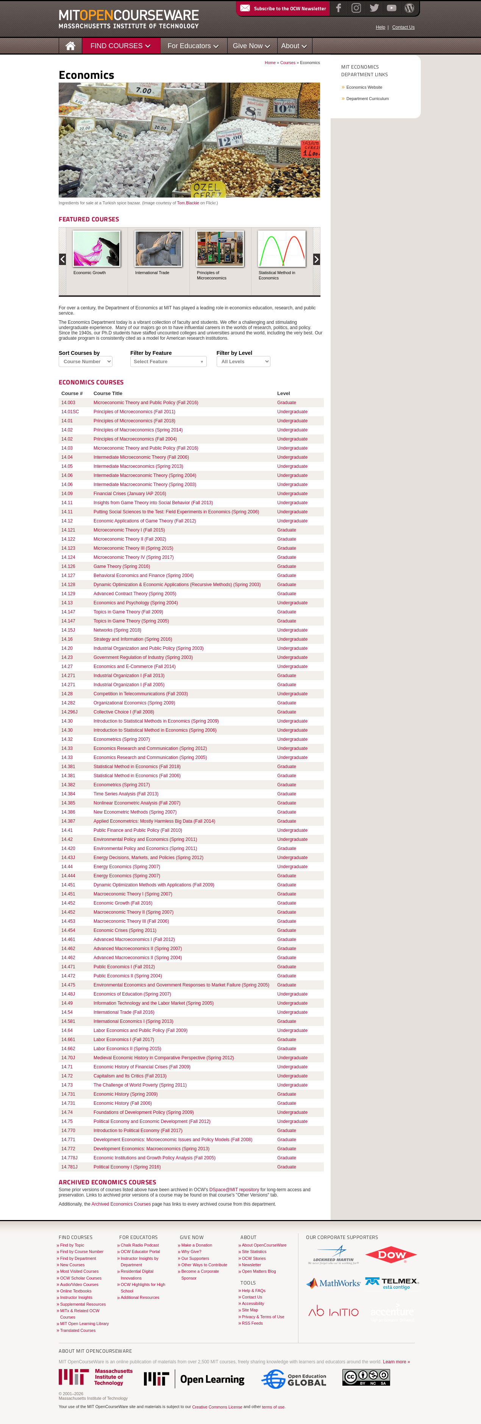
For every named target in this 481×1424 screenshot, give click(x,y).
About (290, 46)
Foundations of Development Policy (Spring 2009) (144, 1112)
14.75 (67, 1121)
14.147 (68, 612)
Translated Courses (78, 1330)
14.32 (67, 739)
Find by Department (78, 1258)
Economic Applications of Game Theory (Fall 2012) (145, 521)
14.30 (67, 721)
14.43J (68, 857)
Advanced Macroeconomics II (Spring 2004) (138, 957)
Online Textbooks (76, 1291)
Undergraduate (292, 411)
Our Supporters (195, 1258)
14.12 (67, 521)
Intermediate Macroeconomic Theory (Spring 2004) (145, 475)
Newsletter (251, 1264)
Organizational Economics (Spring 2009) (134, 703)
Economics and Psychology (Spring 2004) (136, 602)
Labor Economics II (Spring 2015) (127, 1048)
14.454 (68, 930)
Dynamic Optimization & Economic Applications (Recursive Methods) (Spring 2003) (177, 584)
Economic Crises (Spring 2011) (125, 930)
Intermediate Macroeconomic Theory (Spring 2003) (145, 484)
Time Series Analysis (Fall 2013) (126, 794)
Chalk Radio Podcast (140, 1245)
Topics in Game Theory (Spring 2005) (131, 621)
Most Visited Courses (79, 1271)
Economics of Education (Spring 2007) (132, 994)
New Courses (72, 1264)
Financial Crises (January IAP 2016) (130, 493)
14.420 (68, 848)
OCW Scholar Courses (81, 1278)
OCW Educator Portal (140, 1251)
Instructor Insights (76, 1297)
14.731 (68, 1094)
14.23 (67, 657)
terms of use (273, 1407)
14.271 (68, 675)
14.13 (67, 602)
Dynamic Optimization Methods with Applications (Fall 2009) (154, 885)
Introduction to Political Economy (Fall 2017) (138, 1130)
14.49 (67, 1003)
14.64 (67, 1030)
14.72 (67, 1076)
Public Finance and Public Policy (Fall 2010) (138, 830)
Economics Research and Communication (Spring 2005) (150, 757)
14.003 (68, 402)
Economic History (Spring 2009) (126, 1094)
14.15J (68, 630)
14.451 (68, 885)
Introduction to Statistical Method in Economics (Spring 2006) (155, 730)
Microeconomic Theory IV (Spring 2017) (134, 557)
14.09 (67, 493)
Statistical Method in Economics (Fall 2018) (137, 766)
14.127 (68, 575)
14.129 (68, 593)
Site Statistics (254, 1251)
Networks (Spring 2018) (117, 630)
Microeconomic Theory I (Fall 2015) (129, 530)
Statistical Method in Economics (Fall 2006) (137, 775)
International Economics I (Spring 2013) (133, 1021)
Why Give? (191, 1251)
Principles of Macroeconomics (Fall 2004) (135, 439)
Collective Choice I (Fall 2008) (124, 712)
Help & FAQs (253, 1290)
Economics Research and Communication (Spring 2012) (150, 748)
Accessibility (253, 1303)
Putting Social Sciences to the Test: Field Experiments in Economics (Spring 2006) (176, 511)
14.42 (67, 839)
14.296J (69, 712)
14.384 (68, 794)
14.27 (67, 666)
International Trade (152, 272)
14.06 (67, 475)
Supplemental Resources (83, 1304)
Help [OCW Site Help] (380, 27)
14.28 (67, 693)
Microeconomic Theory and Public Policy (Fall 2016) (146, 402)
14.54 (67, 1012)
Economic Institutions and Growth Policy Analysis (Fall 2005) (155, 1158)
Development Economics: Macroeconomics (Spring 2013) (151, 1148)
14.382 (68, 784)
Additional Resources (140, 1297)
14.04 (67, 457)
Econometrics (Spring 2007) (122, 739)
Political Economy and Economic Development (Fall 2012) (152, 1121)
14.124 (68, 557)
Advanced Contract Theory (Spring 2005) (135, 593)
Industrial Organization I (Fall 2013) (129, 675)
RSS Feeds (252, 1323)
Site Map (250, 1310)
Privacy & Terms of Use (263, 1316)
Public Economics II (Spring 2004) (128, 976)
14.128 (68, 584)
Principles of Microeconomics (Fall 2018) (134, 420)
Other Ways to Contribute (204, 1264)
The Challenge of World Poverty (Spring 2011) (140, 1085)
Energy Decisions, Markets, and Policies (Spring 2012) (148, 857)
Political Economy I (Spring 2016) (127, 1167)
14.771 (68, 1139)
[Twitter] (373, 13)
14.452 (68, 903)
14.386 (68, 812)
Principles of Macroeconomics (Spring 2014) (138, 430)
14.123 (68, 548)
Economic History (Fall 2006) (123, 1103)
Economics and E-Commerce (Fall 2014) (135, 666)
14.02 (67, 430)
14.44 (67, 866)
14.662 (68, 1048)
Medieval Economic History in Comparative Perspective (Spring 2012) (164, 1057)
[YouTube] (390, 13)
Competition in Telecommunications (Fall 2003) (141, 693)
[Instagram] (355, 13)
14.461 (68, 939)
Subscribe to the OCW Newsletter (282, 8)
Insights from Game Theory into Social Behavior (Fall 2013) (153, 502)
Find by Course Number (82, 1251)
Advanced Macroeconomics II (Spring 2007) (138, 948)
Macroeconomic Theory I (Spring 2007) (133, 894)
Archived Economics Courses (121, 1204)
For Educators (189, 46)
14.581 (68, 1021)
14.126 (68, 566)
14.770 (68, 1130)
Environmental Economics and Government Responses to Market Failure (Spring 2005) (181, 985)
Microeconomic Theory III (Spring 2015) (133, 548)
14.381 (68, 766)
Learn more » (396, 1361)
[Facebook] (338, 13)
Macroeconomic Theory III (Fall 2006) (131, 921)
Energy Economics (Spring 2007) (127, 866)
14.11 (67, 502)
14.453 (68, 921)
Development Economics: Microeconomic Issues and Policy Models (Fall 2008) (173, 1139)
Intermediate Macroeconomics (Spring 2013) (138, 466)
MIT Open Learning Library (84, 1323)
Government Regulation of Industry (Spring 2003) (143, 657)
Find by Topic (72, 1245)
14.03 (67, 448)
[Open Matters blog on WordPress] (408, 13)
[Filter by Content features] (168, 362)
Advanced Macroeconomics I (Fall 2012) (134, 939)
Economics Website (365, 87)
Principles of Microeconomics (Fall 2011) (134, 411)
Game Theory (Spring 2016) (122, 566)
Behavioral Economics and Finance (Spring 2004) (144, 575)
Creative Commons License (217, 1407)
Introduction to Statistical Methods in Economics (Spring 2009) (156, 721)
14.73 (67, 1085)
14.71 (67, 1067)
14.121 (68, 530)
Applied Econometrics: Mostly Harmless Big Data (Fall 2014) (154, 821)
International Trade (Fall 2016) (124, 1012)
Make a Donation (196, 1245)
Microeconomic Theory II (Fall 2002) (130, 539)
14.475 (68, 985)
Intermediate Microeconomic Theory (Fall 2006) (141, 457)
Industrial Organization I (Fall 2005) (129, 684)
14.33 (67, 748)
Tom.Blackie (188, 203)
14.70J (68, 1057)
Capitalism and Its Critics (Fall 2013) (130, 1076)
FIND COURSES (117, 46)
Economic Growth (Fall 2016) (123, 903)
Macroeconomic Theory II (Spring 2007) (133, 912)
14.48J (68, 994)
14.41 (67, 830)
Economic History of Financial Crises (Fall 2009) (142, 1067)
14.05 (67, 466)
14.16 (67, 639)
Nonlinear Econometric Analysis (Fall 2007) (137, 803)
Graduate (286, 402)
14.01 (67, 420)
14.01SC (70, 411)
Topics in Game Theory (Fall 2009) (128, 612)
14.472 (68, 976)
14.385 (68, 803)
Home (270, 62)
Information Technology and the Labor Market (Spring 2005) (154, 1003)
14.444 (68, 875)
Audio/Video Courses (79, 1284)
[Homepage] (70, 45)
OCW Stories (254, 1258)
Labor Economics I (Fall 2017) (124, 1039)
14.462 (68, 948)
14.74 (67, 1112)
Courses (287, 62)
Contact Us (403, 27)
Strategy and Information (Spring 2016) (133, 639)
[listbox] (243, 361)
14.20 (67, 648)
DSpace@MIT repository (234, 1189)
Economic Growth (89, 272)
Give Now (248, 46)
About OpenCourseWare (264, 1245)
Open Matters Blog (259, 1271)
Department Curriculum (368, 98)
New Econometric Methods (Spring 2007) (135, 812)
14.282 (68, 703)
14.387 (68, 821)
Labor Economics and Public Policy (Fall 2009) (140, 1030)
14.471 (68, 966)
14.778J (69, 1158)
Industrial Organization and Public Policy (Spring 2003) (149, 648)
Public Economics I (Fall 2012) (124, 966)
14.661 (68, 1039)
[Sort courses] (85, 361)
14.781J (69, 1167)
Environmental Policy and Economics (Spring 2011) (145, 839)
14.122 (68, 539)
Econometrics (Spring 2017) (122, 784)
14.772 (68, 1148)
